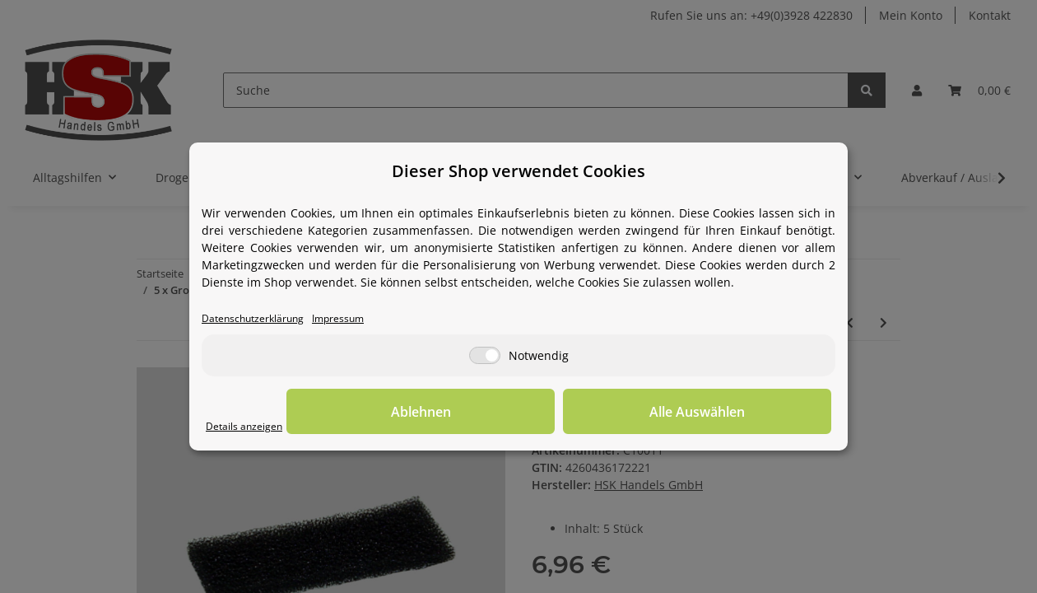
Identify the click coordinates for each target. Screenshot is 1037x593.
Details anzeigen (251, 427)
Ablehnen (576, 413)
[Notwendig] (484, 357)
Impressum (363, 319)
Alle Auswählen (749, 413)
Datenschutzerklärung (263, 319)
